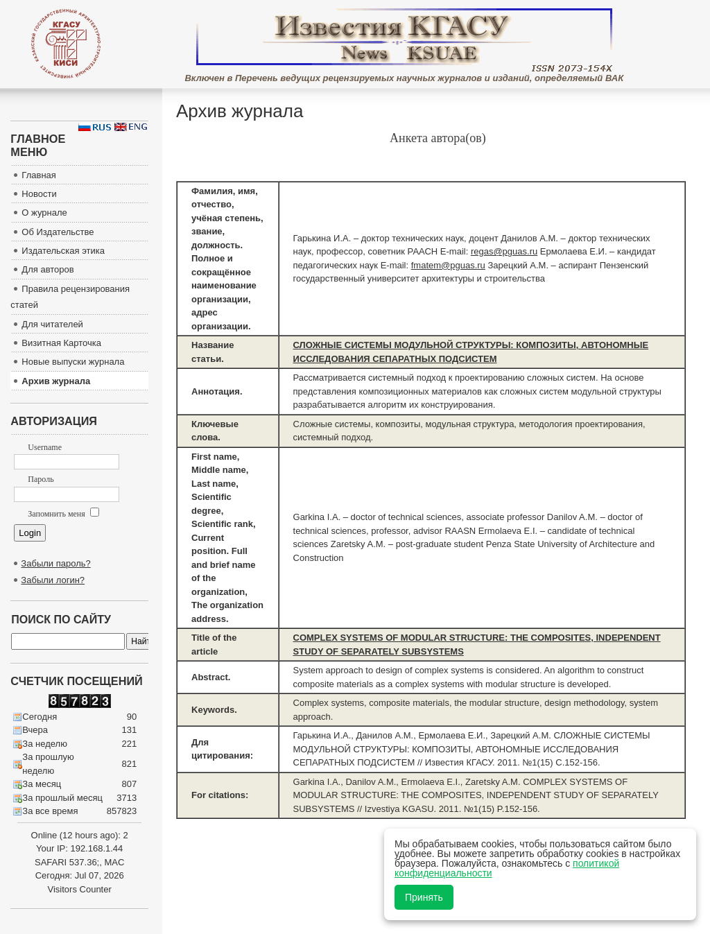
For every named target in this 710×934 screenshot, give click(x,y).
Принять (424, 897)
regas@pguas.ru (504, 251)
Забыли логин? (53, 580)
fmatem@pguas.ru (448, 265)
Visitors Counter (80, 889)
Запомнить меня (63, 514)
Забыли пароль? (55, 563)
